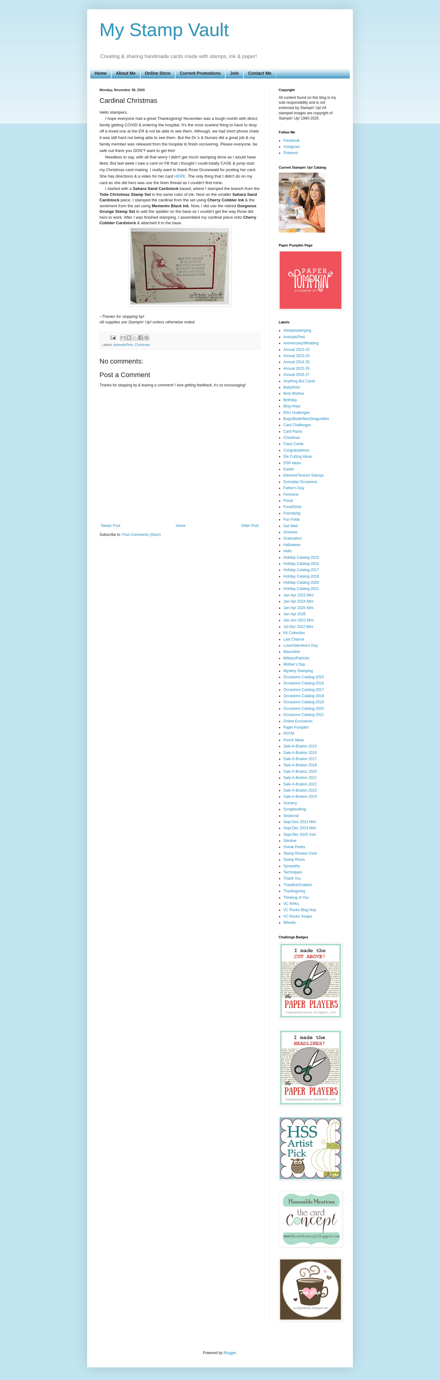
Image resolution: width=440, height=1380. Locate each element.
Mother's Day (294, 664)
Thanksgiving (294, 891)
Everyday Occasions (300, 482)
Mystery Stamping (298, 671)
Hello (287, 551)
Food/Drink (292, 507)
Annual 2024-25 (296, 362)
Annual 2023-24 (296, 356)
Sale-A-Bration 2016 (300, 753)
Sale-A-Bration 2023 (300, 790)
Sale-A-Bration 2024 (300, 796)
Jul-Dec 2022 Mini (298, 627)
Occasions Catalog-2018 (303, 696)
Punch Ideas (293, 740)
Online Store (158, 73)
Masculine (291, 652)
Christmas (142, 345)
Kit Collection (294, 633)
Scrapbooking (294, 809)
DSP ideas (292, 463)
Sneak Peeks (294, 847)
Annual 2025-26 (296, 368)
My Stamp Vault (164, 29)
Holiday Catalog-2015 (301, 557)
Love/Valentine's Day (300, 645)
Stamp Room (294, 859)
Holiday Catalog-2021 (301, 589)
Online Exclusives (298, 721)
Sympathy (291, 866)
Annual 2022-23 (296, 349)
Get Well (290, 526)
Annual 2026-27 (296, 374)
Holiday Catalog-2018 (301, 576)
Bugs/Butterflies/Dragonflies (306, 419)
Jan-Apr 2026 (294, 614)
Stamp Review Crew (300, 853)
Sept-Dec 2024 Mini (299, 828)
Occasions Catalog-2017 (303, 690)
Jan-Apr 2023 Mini (298, 595)
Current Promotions (200, 73)
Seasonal (291, 816)
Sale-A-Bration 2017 (300, 759)
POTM (288, 733)
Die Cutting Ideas (297, 456)
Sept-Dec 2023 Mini (299, 822)
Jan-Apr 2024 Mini (298, 601)
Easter (288, 469)
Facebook (291, 140)
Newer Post (110, 526)
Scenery (290, 803)
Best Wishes (293, 393)
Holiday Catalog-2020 (301, 582)
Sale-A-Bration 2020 (300, 771)
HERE (180, 176)
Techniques (292, 872)
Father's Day (293, 488)
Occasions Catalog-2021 (303, 715)
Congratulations (296, 450)
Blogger (229, 1353)
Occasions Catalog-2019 (303, 702)
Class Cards (293, 444)
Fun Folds (291, 519)
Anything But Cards (299, 381)
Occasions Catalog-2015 (303, 677)
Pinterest (290, 153)
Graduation (292, 538)
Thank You (292, 878)
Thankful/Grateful (297, 885)
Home (101, 73)
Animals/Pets (123, 345)
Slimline (289, 841)
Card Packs (292, 431)
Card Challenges (297, 425)
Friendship (292, 513)
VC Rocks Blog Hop (299, 910)
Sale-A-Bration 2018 (300, 765)
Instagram (291, 147)
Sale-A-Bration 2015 (300, 746)
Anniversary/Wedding (301, 343)
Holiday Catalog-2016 (301, 564)
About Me (126, 73)
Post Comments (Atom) (141, 534)
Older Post (250, 526)
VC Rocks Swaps (297, 916)
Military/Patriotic (296, 658)
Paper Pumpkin (296, 727)
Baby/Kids (291, 387)
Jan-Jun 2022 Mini (298, 620)
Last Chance (293, 639)
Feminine (290, 494)
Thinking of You (296, 897)
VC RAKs (291, 904)
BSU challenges (296, 412)
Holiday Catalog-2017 (301, 570)
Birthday (290, 400)
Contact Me (259, 73)
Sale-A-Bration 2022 (300, 784)
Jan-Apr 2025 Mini (298, 608)
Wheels (289, 922)
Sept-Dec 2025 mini (299, 834)
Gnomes (290, 532)
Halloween (292, 545)
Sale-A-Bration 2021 (300, 778)
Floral (288, 501)
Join (234, 73)
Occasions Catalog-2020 (303, 708)
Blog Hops (291, 406)
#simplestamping (297, 330)
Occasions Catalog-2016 (303, 683)
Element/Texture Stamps (303, 475)
